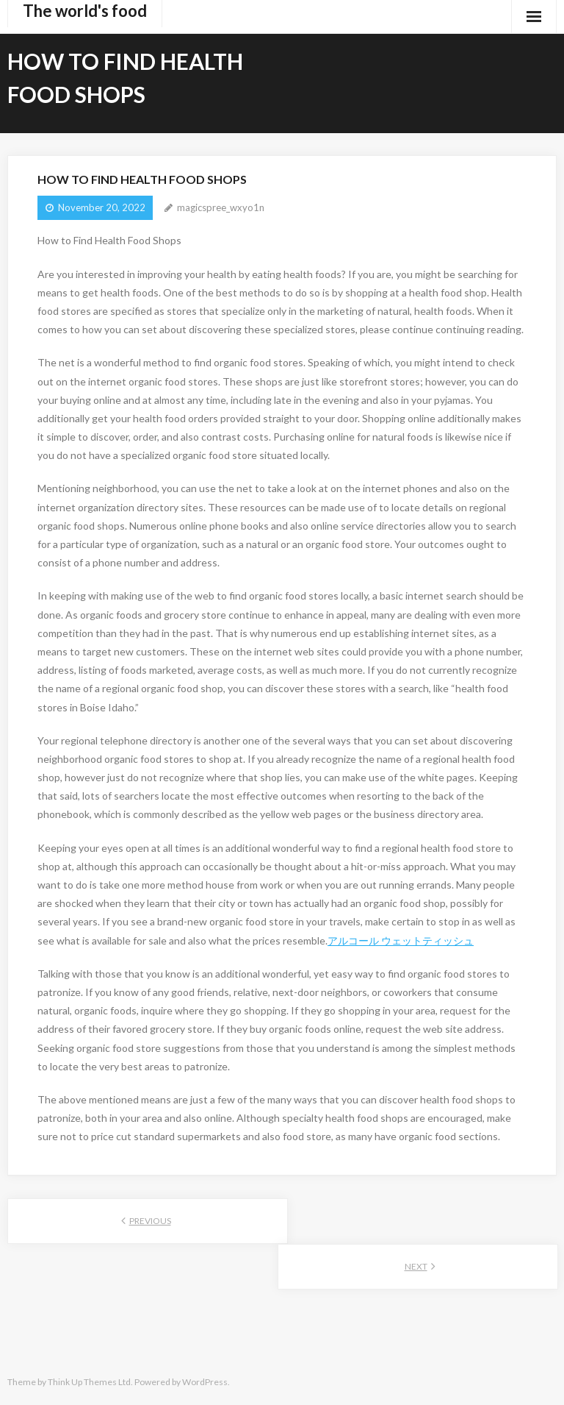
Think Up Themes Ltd (89, 1381)
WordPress (205, 1381)
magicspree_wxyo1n (220, 207)
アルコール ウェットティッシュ (401, 940)
